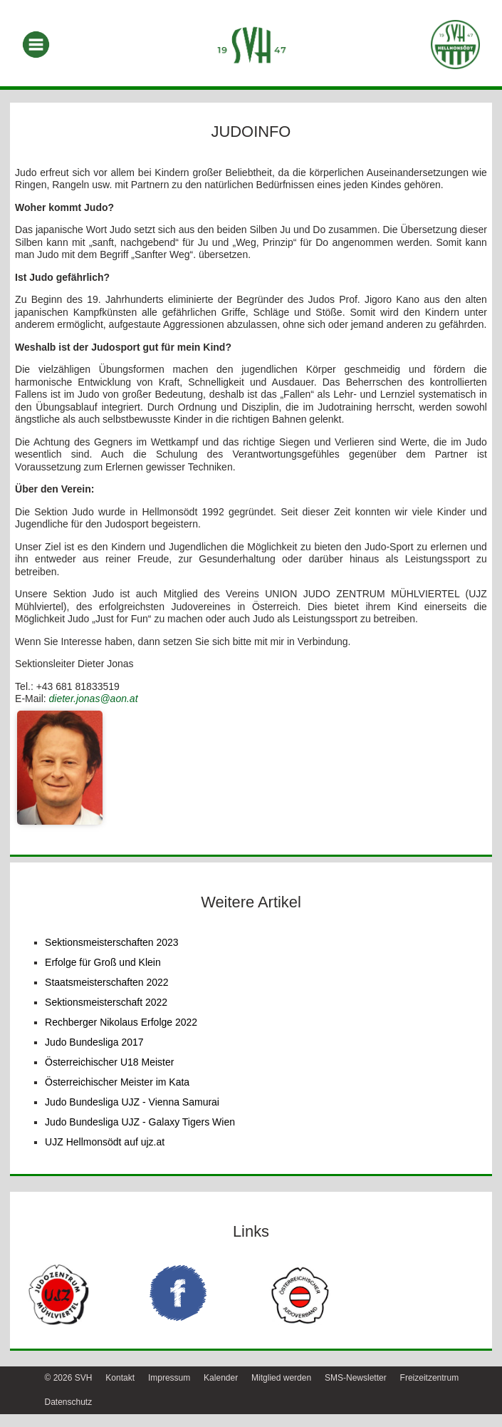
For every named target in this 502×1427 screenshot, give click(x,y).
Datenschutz (69, 1402)
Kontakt (120, 1378)
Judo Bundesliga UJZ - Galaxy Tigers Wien (140, 1122)
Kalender (221, 1378)
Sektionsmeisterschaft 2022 (106, 1002)
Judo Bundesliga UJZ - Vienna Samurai (132, 1102)
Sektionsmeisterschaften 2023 (112, 942)
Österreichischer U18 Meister (109, 1062)
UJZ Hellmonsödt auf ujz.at (104, 1142)
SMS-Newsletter (356, 1378)
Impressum (169, 1378)
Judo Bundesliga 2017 (94, 1042)
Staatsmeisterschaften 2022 (107, 982)
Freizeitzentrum (429, 1378)
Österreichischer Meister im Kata (117, 1082)
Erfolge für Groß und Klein (103, 962)
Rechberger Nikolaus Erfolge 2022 (121, 1022)
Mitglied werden (281, 1378)
